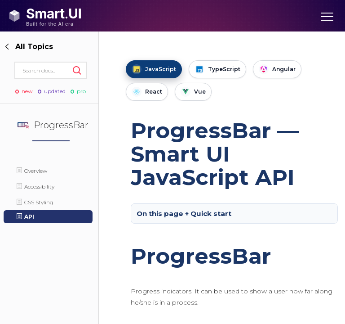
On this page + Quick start (184, 213)
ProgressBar (201, 256)
